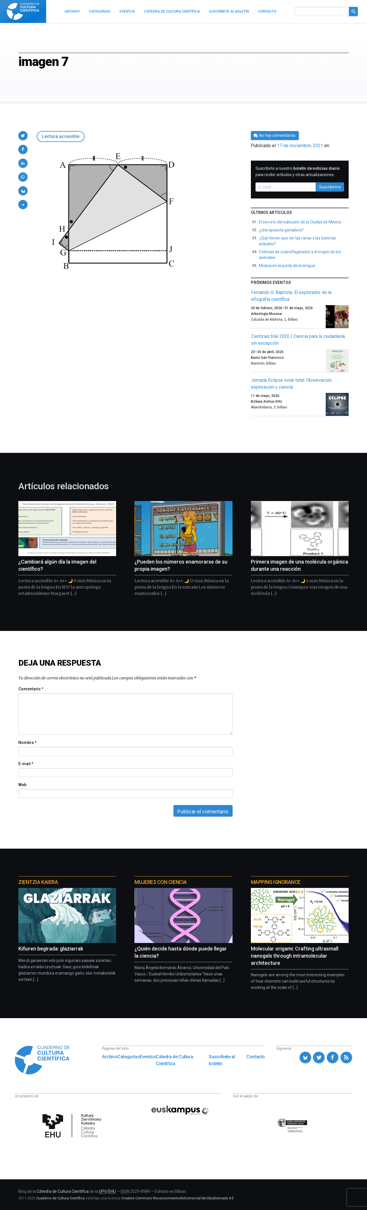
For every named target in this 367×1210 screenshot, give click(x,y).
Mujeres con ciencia (160, 882)
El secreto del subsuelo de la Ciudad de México (300, 222)
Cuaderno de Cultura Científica (60, 1198)
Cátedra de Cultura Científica (174, 1060)
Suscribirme (330, 187)
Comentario (30, 689)
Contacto (255, 1056)
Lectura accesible (60, 136)
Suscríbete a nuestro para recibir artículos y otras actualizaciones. (297, 171)
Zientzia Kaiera (38, 882)
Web (22, 784)
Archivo (109, 1056)
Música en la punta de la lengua (287, 265)
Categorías (128, 1056)
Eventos (148, 1056)
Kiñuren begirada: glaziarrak (50, 949)
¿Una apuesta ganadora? (281, 230)
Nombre (27, 742)
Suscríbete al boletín (222, 1060)
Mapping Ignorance (275, 882)
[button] (23, 135)
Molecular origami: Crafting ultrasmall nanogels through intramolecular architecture (294, 956)
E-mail (25, 763)
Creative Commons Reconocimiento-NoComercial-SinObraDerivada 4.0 (177, 1198)
